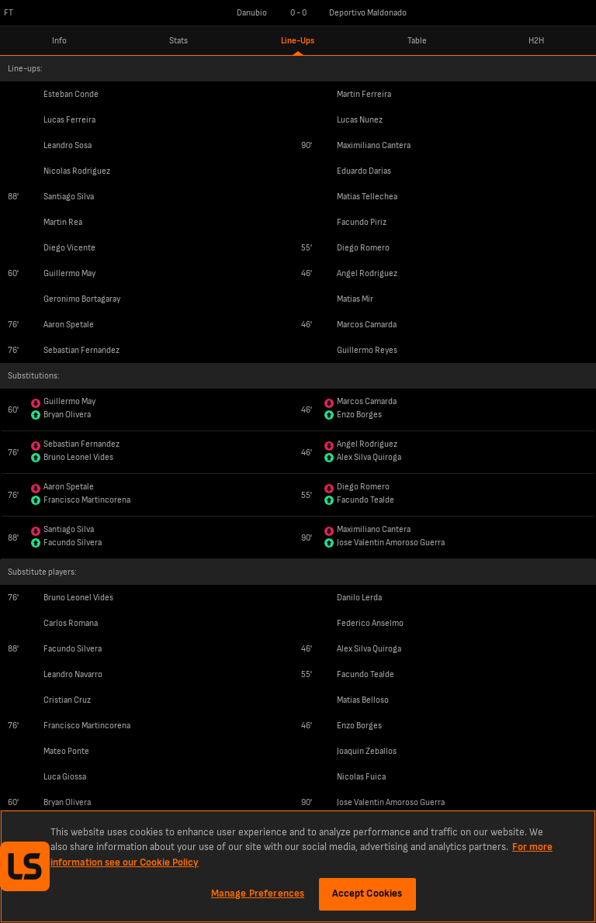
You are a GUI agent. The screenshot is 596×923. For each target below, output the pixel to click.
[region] (298, 866)
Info (59, 41)
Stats (178, 41)
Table (417, 41)
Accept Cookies (367, 893)
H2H (536, 41)
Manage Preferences (257, 893)
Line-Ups (297, 41)
